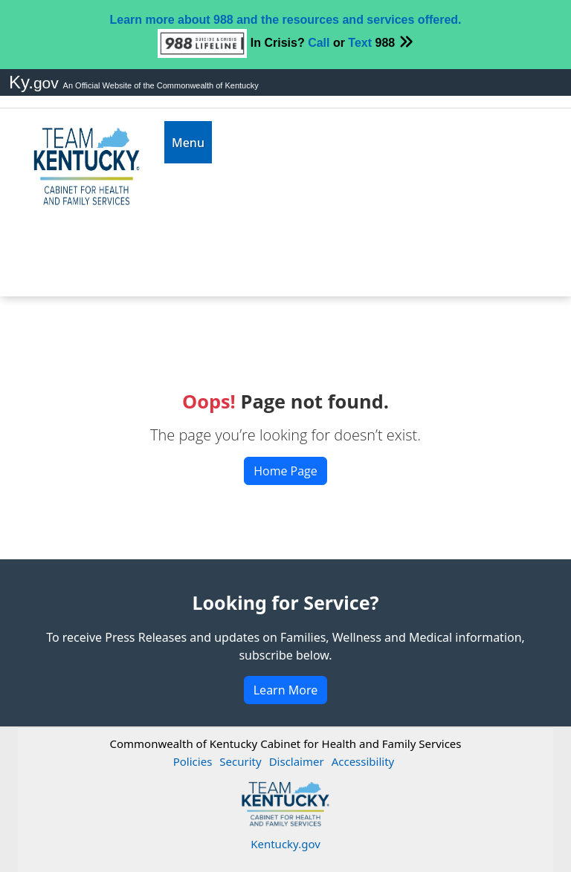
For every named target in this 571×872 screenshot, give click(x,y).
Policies (193, 761)
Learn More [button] (286, 690)
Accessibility (363, 761)
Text (360, 42)
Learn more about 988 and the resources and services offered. (285, 19)
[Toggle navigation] (188, 142)
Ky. (36, 82)
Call (318, 42)
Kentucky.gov (285, 843)
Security (240, 761)
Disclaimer (296, 761)
